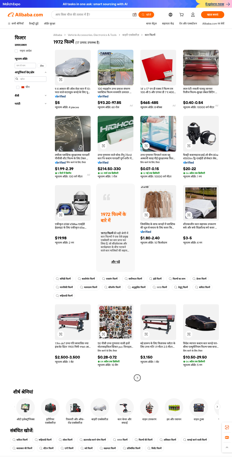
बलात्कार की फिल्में (22, 448)
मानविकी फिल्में (64, 287)
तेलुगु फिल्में (181, 287)
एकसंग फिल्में (109, 278)
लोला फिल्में (65, 439)
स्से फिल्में (86, 448)
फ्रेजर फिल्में (199, 278)
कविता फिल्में (202, 287)
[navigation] (29, 207)
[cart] (182, 15)
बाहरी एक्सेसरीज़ (130, 34)
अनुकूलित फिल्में (136, 287)
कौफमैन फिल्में (112, 287)
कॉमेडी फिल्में (63, 278)
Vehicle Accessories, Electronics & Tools (92, 34)
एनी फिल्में (67, 448)
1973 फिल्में (160, 287)
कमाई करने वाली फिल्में (195, 439)
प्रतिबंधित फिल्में (131, 448)
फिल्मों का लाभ (177, 278)
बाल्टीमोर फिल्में (86, 278)
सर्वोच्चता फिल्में (133, 278)
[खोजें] (146, 15)
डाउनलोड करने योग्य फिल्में (93, 439)
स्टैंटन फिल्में (46, 448)
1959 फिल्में (120, 439)
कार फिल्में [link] (150, 34)
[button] (134, 14)
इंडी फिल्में (155, 278)
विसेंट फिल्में (154, 448)
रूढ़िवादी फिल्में (64, 295)
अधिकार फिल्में (168, 439)
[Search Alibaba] (92, 15)
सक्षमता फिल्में (108, 448)
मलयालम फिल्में (88, 287)
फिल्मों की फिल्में (143, 439)
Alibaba (57, 34)
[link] (227, 427)
